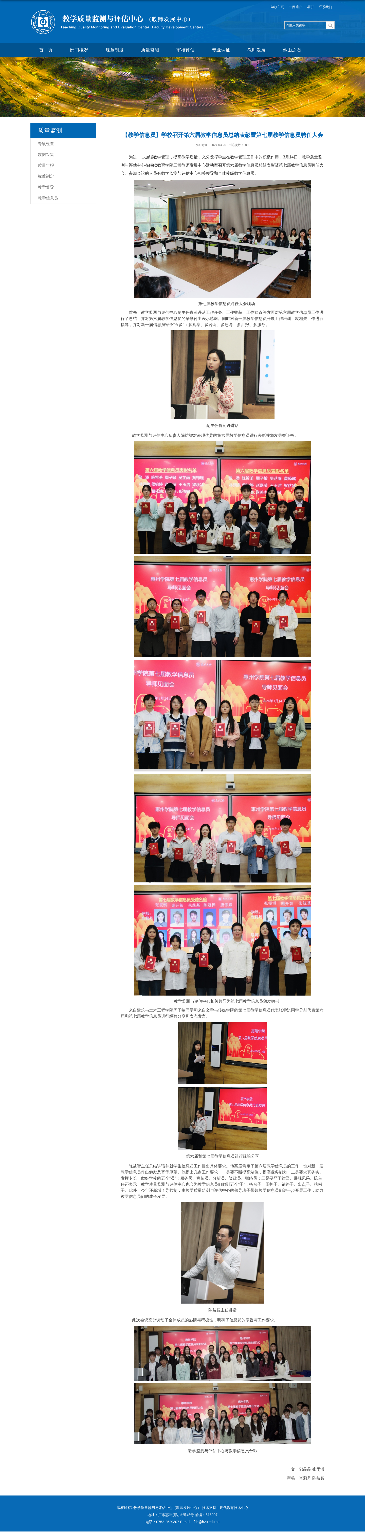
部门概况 (79, 49)
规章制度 (114, 49)
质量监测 (150, 49)
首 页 (46, 49)
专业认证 (221, 49)
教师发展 (256, 49)
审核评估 (185, 49)
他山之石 (292, 49)
